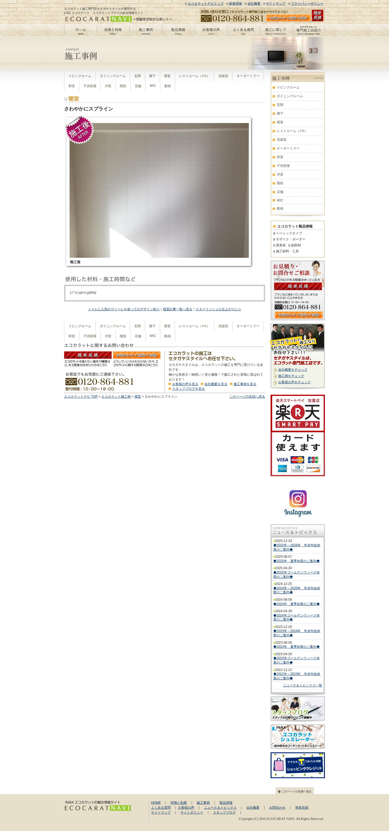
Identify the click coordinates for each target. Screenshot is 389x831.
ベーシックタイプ (289, 233)
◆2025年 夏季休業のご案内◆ (296, 561)
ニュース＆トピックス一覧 (302, 685)
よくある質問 (161, 807)
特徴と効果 (179, 803)
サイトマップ (276, 3)
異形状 (281, 245)
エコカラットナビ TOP (81, 396)
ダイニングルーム (113, 76)
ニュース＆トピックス (220, 807)
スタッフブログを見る (188, 389)
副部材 (296, 245)
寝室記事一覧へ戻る (177, 309)
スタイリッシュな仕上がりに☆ (218, 309)
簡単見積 (301, 807)
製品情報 (226, 803)
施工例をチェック (291, 376)
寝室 (167, 76)
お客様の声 (186, 807)
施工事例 (203, 803)
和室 (71, 86)
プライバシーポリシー (307, 3)
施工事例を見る (245, 384)
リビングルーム (79, 76)
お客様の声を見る (185, 384)
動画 (167, 86)
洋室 (108, 86)
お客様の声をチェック (294, 382)
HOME (156, 803)
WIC (153, 86)
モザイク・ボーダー (290, 239)
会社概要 (254, 3)
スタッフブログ (224, 812)
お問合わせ (277, 807)
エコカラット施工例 (116, 396)
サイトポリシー (191, 812)
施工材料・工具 (287, 251)
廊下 (152, 76)
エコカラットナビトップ (206, 3)
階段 (123, 86)
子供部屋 (89, 86)
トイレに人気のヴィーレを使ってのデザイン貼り (124, 309)
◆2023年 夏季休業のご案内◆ (296, 647)
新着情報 (235, 3)
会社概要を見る (216, 384)
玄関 (137, 76)
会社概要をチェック (293, 370)
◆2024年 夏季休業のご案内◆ (296, 604)
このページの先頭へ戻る (247, 396)
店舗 (138, 86)
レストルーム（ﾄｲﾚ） (194, 76)
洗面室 (223, 76)
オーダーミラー (248, 76)
